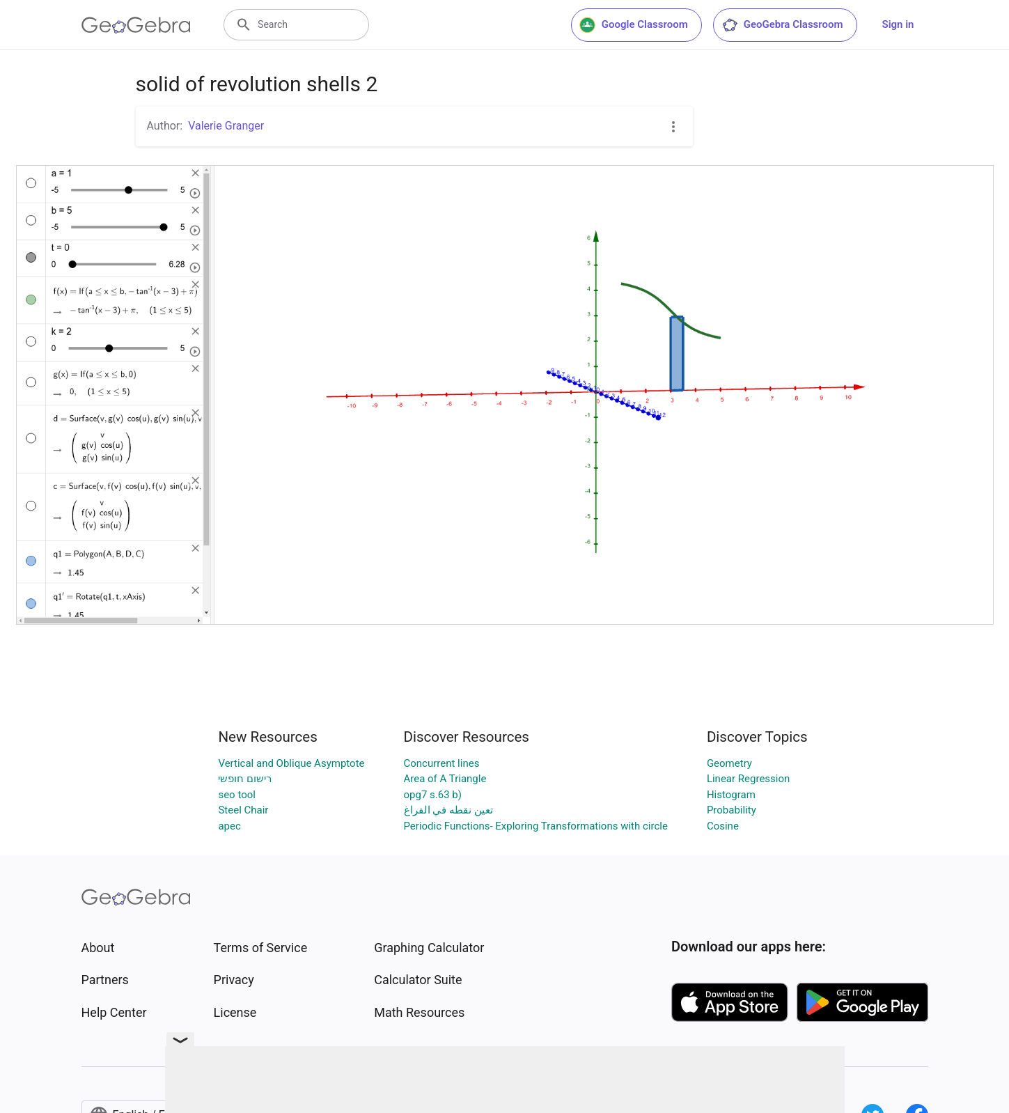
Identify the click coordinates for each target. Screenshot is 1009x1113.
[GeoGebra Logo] (136, 25)
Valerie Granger (226, 125)
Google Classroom (633, 25)
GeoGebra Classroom (782, 25)
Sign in (898, 24)
